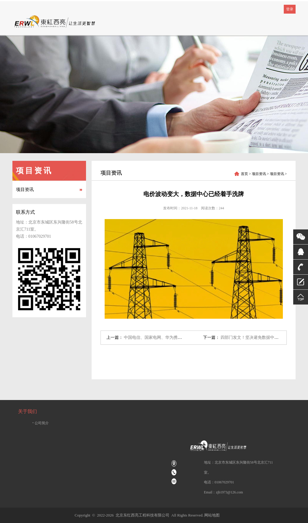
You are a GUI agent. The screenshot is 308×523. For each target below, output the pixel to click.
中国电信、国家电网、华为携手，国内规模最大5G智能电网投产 (182, 337)
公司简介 (41, 423)
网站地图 (212, 515)
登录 (289, 9)
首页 (244, 174)
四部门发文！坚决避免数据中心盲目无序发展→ (264, 337)
